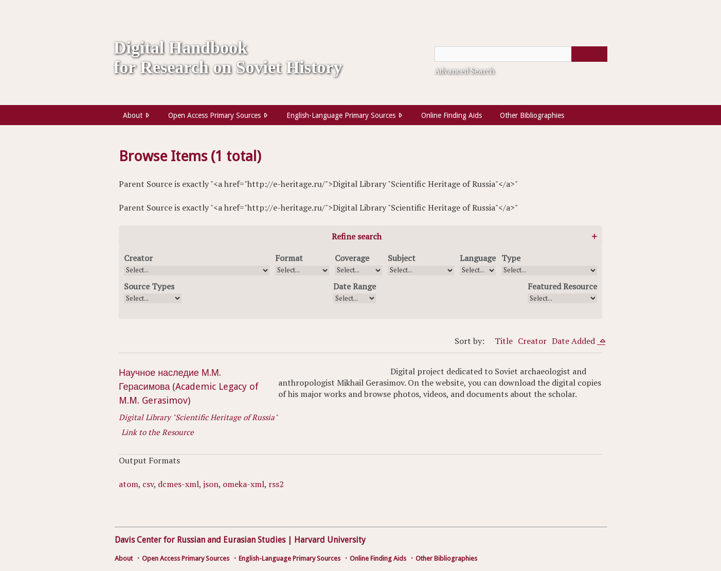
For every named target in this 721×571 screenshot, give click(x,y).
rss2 (276, 484)
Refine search (357, 236)
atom (128, 484)
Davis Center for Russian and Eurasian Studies (200, 540)
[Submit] (589, 54)
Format (289, 258)
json (211, 484)
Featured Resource (562, 286)
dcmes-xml (178, 484)
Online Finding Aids (451, 115)
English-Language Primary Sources (340, 115)
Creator (138, 258)
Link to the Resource (157, 432)
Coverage (352, 258)
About (132, 115)
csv (148, 484)
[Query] (521, 54)
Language (478, 258)
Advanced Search (464, 70)
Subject (402, 258)
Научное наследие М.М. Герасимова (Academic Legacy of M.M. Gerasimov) (189, 386)
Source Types (149, 286)
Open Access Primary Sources (214, 115)
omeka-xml (243, 484)
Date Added (574, 341)
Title (504, 341)
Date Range (354, 286)
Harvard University (330, 540)
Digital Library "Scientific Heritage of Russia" (198, 417)
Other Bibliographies (532, 115)
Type (510, 258)
